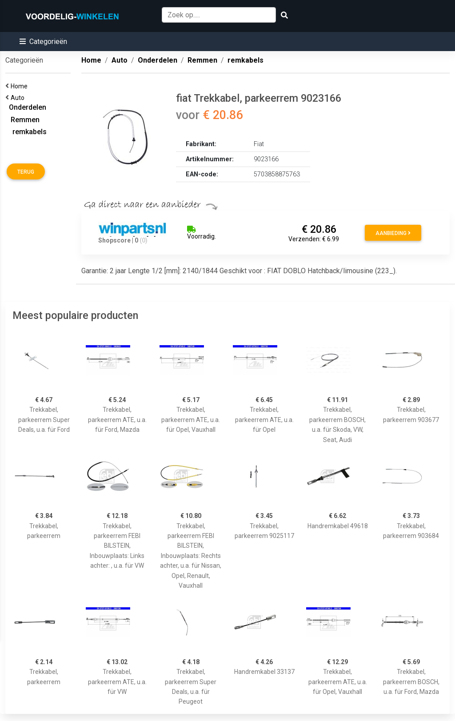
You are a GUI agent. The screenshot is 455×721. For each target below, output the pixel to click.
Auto (19, 97)
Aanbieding (393, 233)
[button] (43, 41)
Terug (25, 172)
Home (20, 86)
